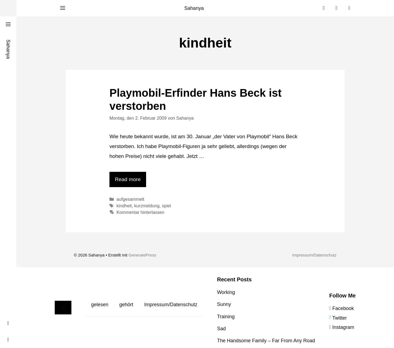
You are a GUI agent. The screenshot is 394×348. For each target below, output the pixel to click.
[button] (63, 8)
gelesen (99, 304)
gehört (126, 304)
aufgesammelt (130, 199)
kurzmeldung (146, 205)
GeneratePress (142, 255)
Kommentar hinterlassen (140, 212)
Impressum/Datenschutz (314, 255)
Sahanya (194, 8)
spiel (166, 205)
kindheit (124, 205)
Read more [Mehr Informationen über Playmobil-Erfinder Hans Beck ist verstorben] (128, 179)
